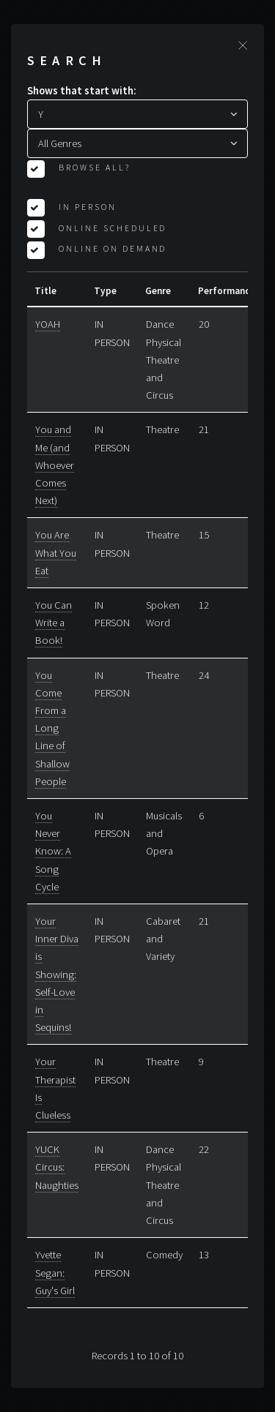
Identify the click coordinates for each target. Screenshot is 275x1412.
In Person (86, 206)
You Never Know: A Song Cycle (53, 851)
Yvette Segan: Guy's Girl (55, 1272)
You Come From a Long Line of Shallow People (52, 728)
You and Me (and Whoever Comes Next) (54, 465)
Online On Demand (111, 248)
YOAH (47, 324)
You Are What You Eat (55, 552)
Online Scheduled (111, 227)
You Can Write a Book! (53, 622)
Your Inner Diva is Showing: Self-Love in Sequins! (56, 974)
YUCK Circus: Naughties (56, 1167)
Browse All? (93, 167)
